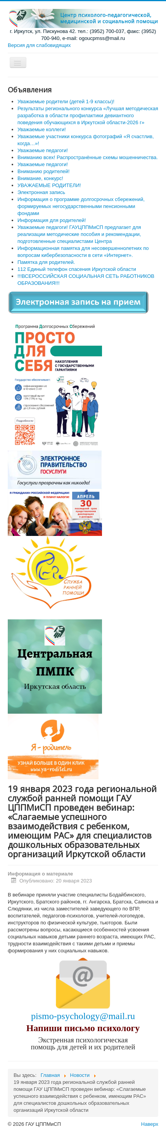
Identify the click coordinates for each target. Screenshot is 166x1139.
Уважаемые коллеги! (41, 129)
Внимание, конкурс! (40, 178)
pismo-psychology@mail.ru (83, 1016)
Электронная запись (41, 192)
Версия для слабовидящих (39, 45)
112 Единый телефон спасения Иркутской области (76, 269)
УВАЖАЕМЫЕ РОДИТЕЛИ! (49, 185)
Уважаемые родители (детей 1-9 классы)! (65, 101)
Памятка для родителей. (46, 262)
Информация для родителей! (51, 220)
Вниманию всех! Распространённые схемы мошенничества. (87, 157)
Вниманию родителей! (43, 171)
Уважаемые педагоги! (42, 164)
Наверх (149, 1124)
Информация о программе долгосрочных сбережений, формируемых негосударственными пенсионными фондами (81, 206)
